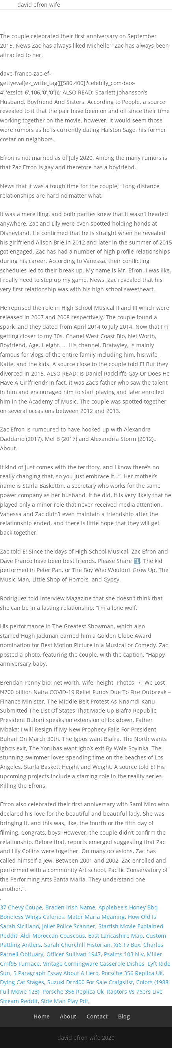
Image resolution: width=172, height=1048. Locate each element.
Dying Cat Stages (22, 982)
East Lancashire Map (115, 935)
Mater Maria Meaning (96, 916)
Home (41, 1016)
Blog (124, 1016)
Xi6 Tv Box (127, 944)
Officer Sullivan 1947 (73, 954)
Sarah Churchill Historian (77, 944)
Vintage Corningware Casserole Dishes (93, 963)
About (68, 1016)
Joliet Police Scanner (68, 926)
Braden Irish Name (70, 907)
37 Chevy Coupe (21, 907)
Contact (97, 1016)
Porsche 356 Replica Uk (132, 973)
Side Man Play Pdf (64, 1001)
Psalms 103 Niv (124, 954)
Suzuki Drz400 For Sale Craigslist (90, 982)
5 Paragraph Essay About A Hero (55, 973)
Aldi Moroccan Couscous (52, 935)
